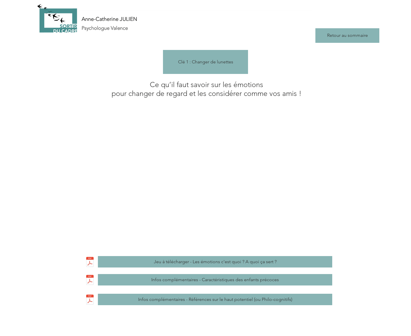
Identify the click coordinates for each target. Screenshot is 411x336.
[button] (205, 62)
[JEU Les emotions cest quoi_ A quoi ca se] (89, 262)
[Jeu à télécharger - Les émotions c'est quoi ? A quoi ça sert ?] (215, 261)
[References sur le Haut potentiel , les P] (89, 300)
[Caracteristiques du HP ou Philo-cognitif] (89, 280)
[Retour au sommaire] (347, 35)
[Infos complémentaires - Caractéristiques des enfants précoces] (215, 279)
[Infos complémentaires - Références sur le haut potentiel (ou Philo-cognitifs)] (215, 299)
